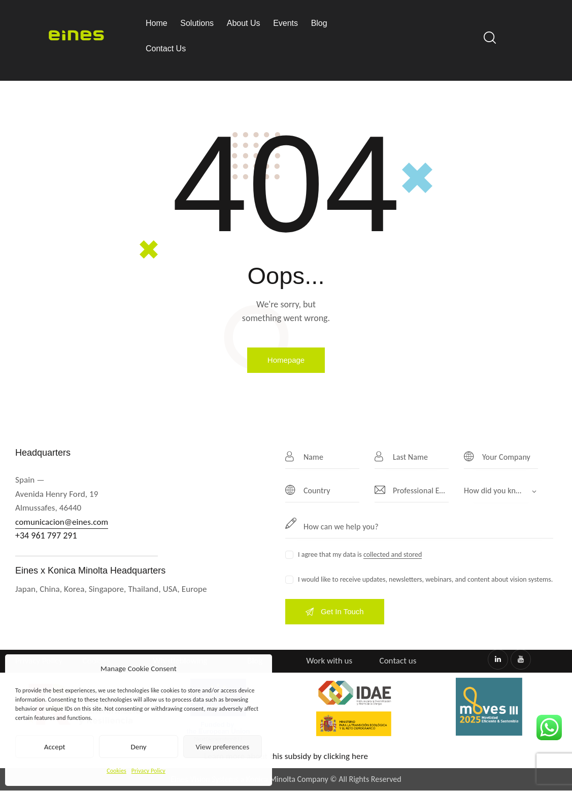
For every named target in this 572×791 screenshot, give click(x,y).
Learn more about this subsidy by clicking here (286, 756)
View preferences (222, 746)
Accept (54, 746)
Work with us (329, 660)
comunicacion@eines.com (61, 522)
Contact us (398, 660)
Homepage (286, 360)
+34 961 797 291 (46, 535)
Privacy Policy (148, 770)
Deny (138, 746)
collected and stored (392, 555)
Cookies (116, 770)
